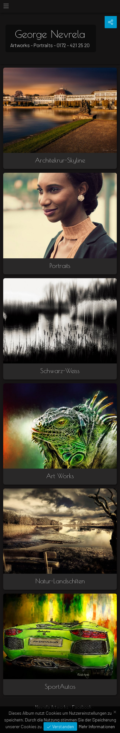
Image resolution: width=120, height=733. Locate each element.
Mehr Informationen (97, 726)
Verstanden (62, 726)
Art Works (60, 475)
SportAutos (60, 686)
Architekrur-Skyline (60, 160)
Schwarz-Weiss (60, 370)
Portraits (60, 265)
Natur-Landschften (60, 581)
